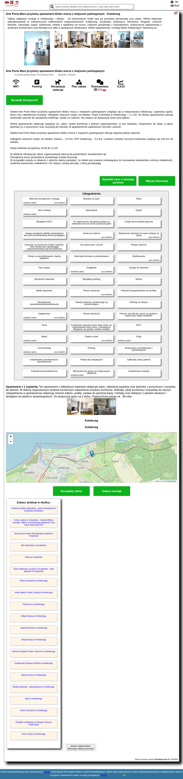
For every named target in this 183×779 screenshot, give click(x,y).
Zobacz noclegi (112, 491)
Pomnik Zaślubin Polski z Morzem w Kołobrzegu (33, 651)
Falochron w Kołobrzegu (34, 604)
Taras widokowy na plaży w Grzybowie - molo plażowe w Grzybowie (33, 570)
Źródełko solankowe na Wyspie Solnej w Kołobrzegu (34, 723)
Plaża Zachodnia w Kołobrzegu (34, 581)
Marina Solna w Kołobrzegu (33, 675)
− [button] (11, 441)
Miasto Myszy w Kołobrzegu (33, 616)
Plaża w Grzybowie (33, 557)
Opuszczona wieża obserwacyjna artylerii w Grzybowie (33, 534)
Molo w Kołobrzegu (33, 698)
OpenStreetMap (169, 481)
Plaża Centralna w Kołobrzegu (33, 710)
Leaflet (157, 481)
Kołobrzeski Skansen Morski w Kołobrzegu (34, 663)
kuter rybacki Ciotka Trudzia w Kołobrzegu (34, 592)
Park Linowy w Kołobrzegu (34, 734)
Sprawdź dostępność (24, 100)
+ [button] (11, 436)
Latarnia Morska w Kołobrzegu (33, 628)
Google (47, 772)
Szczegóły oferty (71, 491)
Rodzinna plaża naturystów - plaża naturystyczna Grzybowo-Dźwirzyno (34, 509)
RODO (104, 775)
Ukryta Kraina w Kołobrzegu (33, 639)
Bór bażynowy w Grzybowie (33, 545)
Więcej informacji (157, 181)
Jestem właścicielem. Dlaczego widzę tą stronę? (81, 747)
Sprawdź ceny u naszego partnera (118, 181)
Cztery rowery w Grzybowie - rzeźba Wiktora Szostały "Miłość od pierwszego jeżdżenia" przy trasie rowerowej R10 (33, 522)
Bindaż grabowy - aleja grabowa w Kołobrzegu (33, 687)
